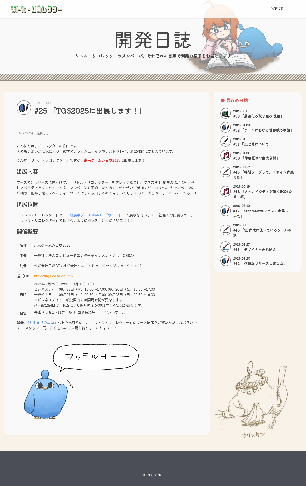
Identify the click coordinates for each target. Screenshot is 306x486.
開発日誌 (153, 38)
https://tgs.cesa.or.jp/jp (53, 276)
